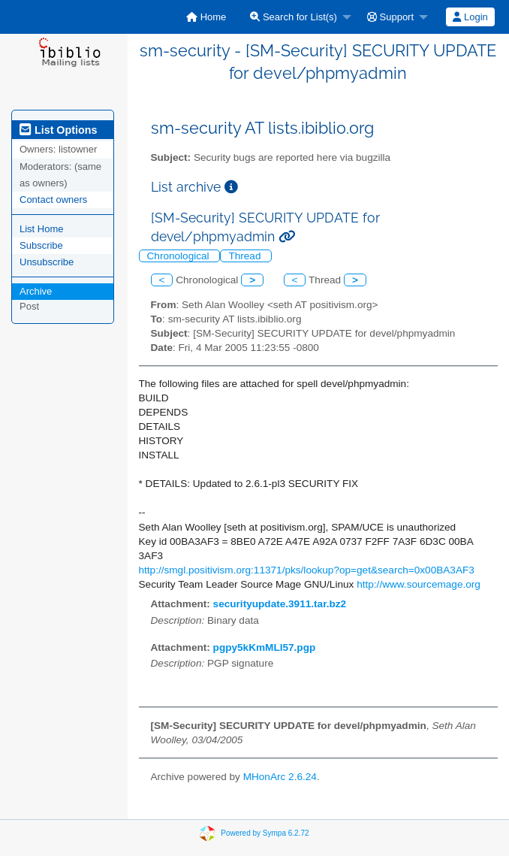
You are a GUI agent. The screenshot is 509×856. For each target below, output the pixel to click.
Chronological (179, 256)
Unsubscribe (47, 262)
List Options (58, 130)
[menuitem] (206, 17)
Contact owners (53, 199)
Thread (246, 256)
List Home (42, 228)
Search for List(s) (293, 17)
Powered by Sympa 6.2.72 (265, 833)
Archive (36, 291)
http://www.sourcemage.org (418, 584)
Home (206, 17)
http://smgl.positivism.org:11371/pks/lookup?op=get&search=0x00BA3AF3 (306, 570)
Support (390, 17)
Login (470, 17)
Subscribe (41, 245)
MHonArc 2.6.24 (280, 776)
